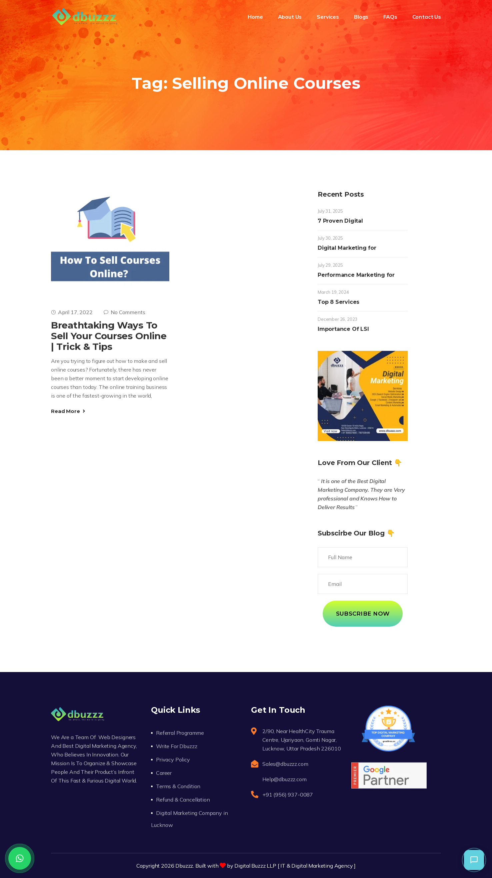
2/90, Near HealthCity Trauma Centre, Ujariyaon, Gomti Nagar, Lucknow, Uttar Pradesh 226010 (301, 740)
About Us (290, 16)
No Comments (124, 312)
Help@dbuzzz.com (284, 779)
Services (328, 16)
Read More (68, 411)
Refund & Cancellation (183, 799)
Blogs (361, 16)
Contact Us (426, 16)
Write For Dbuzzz (176, 746)
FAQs (390, 16)
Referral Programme (180, 732)
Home (255, 16)
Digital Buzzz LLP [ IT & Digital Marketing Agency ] (295, 865)
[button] (474, 860)
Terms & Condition (178, 786)
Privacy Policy (173, 759)
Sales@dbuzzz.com (285, 763)
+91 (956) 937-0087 (287, 794)
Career (164, 773)
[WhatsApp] (19, 858)
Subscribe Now (362, 613)
